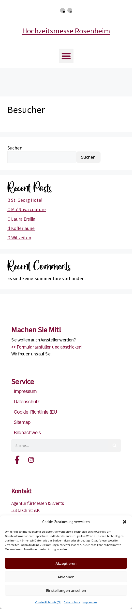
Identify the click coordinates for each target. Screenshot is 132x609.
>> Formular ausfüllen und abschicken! (46, 347)
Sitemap (22, 422)
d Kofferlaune (21, 228)
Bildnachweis (27, 432)
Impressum (90, 602)
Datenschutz (72, 602)
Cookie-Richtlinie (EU (48, 602)
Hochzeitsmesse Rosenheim (66, 30)
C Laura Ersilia (21, 219)
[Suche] (114, 445)
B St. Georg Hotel (24, 200)
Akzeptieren (66, 563)
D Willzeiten (19, 238)
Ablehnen (66, 576)
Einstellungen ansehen (66, 590)
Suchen (14, 148)
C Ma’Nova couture (26, 209)
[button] (124, 521)
